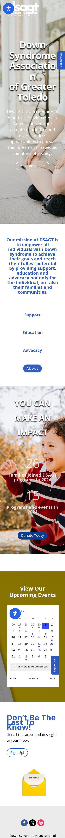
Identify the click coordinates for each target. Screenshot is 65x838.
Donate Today (32, 535)
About (32, 368)
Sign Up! (17, 752)
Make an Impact (32, 165)
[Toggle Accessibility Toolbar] (9, 8)
